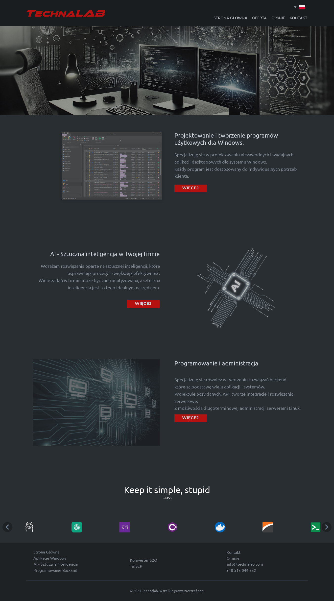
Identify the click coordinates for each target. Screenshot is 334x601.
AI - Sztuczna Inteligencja (56, 563)
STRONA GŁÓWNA (230, 17)
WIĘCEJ (190, 188)
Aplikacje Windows (49, 557)
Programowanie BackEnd (55, 570)
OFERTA (259, 17)
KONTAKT (298, 17)
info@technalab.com (245, 563)
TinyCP (136, 565)
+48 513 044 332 (241, 570)
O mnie (233, 557)
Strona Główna (46, 551)
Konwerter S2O (143, 559)
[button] (7, 527)
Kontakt (233, 552)
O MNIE (278, 17)
